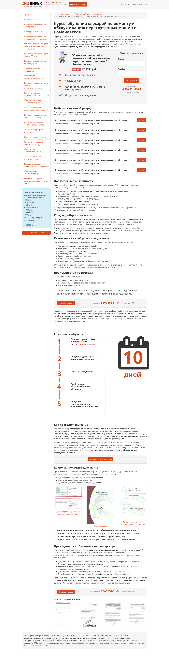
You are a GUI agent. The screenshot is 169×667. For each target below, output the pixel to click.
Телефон (121, 69)
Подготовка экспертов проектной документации (34, 123)
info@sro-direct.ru (139, 4)
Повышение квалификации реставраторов (35, 25)
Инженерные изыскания (34, 31)
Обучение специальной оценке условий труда (33, 143)
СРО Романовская (63, 14)
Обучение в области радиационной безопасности (36, 94)
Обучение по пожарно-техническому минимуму (34, 108)
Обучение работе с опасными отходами (32, 172)
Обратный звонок (78, 4)
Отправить (132, 80)
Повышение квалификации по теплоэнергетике (35, 116)
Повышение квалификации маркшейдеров (35, 62)
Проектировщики (31, 19)
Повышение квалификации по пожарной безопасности (35, 37)
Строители (28, 14)
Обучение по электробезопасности (32, 150)
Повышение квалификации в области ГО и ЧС (35, 54)
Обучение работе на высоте (35, 137)
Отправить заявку (36, 232)
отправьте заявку (86, 343)
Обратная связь (42, 645)
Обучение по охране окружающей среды (32, 101)
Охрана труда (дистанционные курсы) (33, 77)
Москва (125, 4)
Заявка (141, 120)
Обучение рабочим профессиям (88, 14)
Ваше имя (122, 59)
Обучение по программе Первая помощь (34, 130)
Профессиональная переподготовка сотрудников (36, 165)
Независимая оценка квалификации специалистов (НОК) (35, 181)
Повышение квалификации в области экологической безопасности (35, 46)
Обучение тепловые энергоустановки (32, 157)
